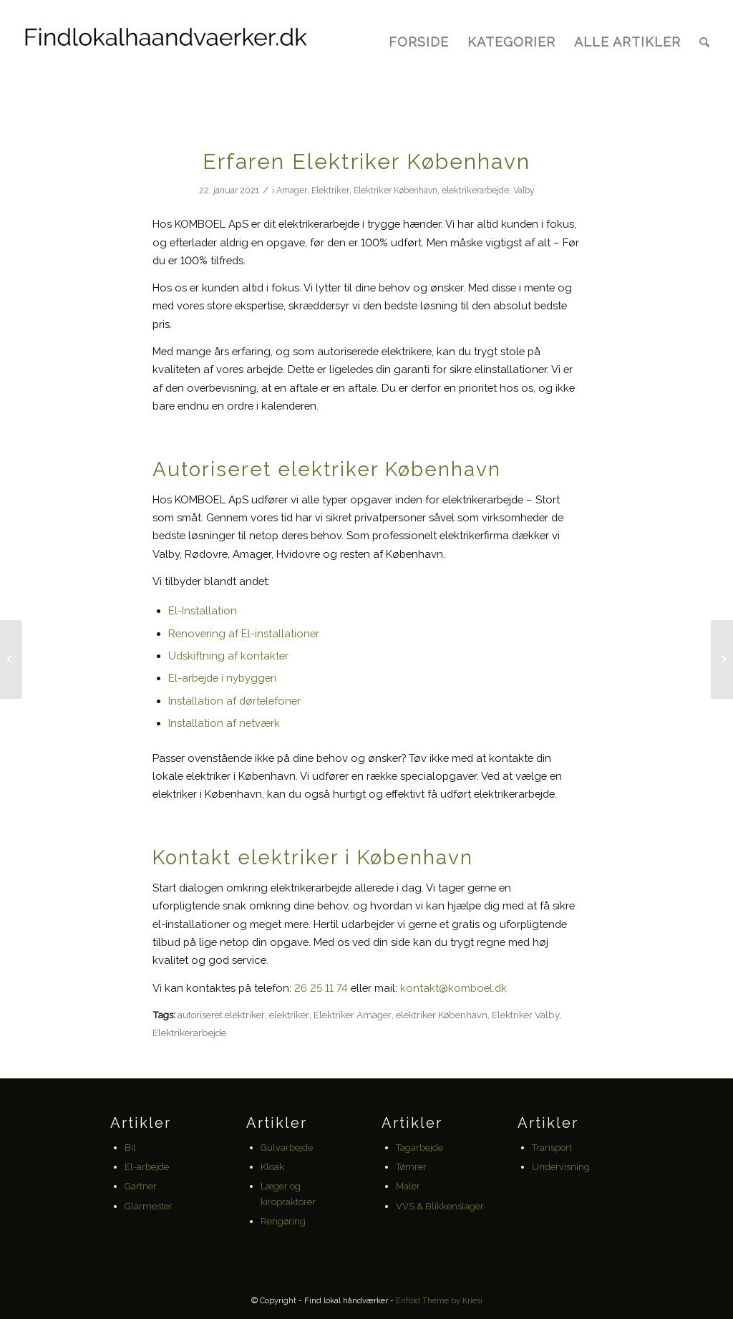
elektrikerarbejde (475, 190)
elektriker (289, 1014)
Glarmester (149, 1206)
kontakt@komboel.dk (453, 988)
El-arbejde (147, 1166)
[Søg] (704, 42)
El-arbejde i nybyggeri (222, 678)
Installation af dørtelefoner (234, 701)
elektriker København (441, 1014)
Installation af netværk (224, 723)
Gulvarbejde (287, 1147)
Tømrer (411, 1166)
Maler (408, 1186)
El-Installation (202, 610)
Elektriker (330, 190)
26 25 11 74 (321, 988)
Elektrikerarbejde (189, 1032)
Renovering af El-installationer (245, 633)
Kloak (272, 1166)
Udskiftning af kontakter (228, 655)
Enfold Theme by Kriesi (439, 1300)
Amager (291, 190)
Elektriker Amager (353, 1014)
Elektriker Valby (526, 1014)
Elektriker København (395, 190)
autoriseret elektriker (221, 1014)
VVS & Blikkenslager (440, 1206)
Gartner (141, 1186)
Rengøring (283, 1221)
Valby (524, 190)
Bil (130, 1147)
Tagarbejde (419, 1147)
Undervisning (561, 1166)
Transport (552, 1147)
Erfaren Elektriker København (366, 161)
